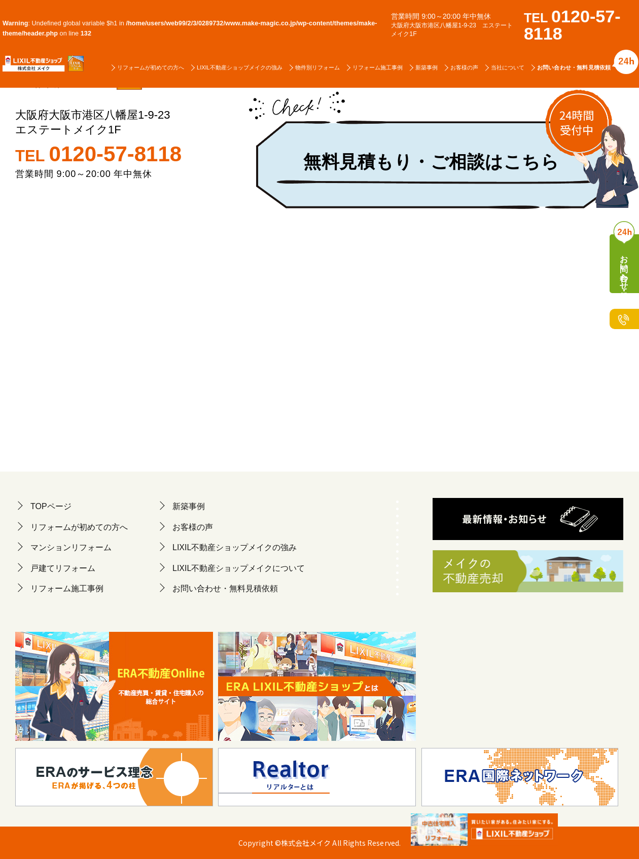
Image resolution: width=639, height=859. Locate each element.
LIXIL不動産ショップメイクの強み (239, 67)
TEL (98, 154)
